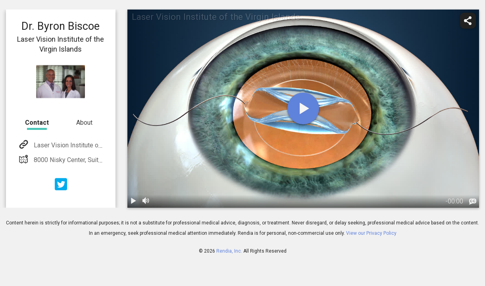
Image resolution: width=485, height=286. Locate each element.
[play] (303, 108)
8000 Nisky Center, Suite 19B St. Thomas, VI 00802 (103, 160)
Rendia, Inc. (229, 251)
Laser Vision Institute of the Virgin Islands (91, 145)
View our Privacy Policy (371, 233)
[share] (468, 21)
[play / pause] (133, 201)
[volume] (146, 201)
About (84, 122)
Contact (37, 122)
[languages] (472, 201)
